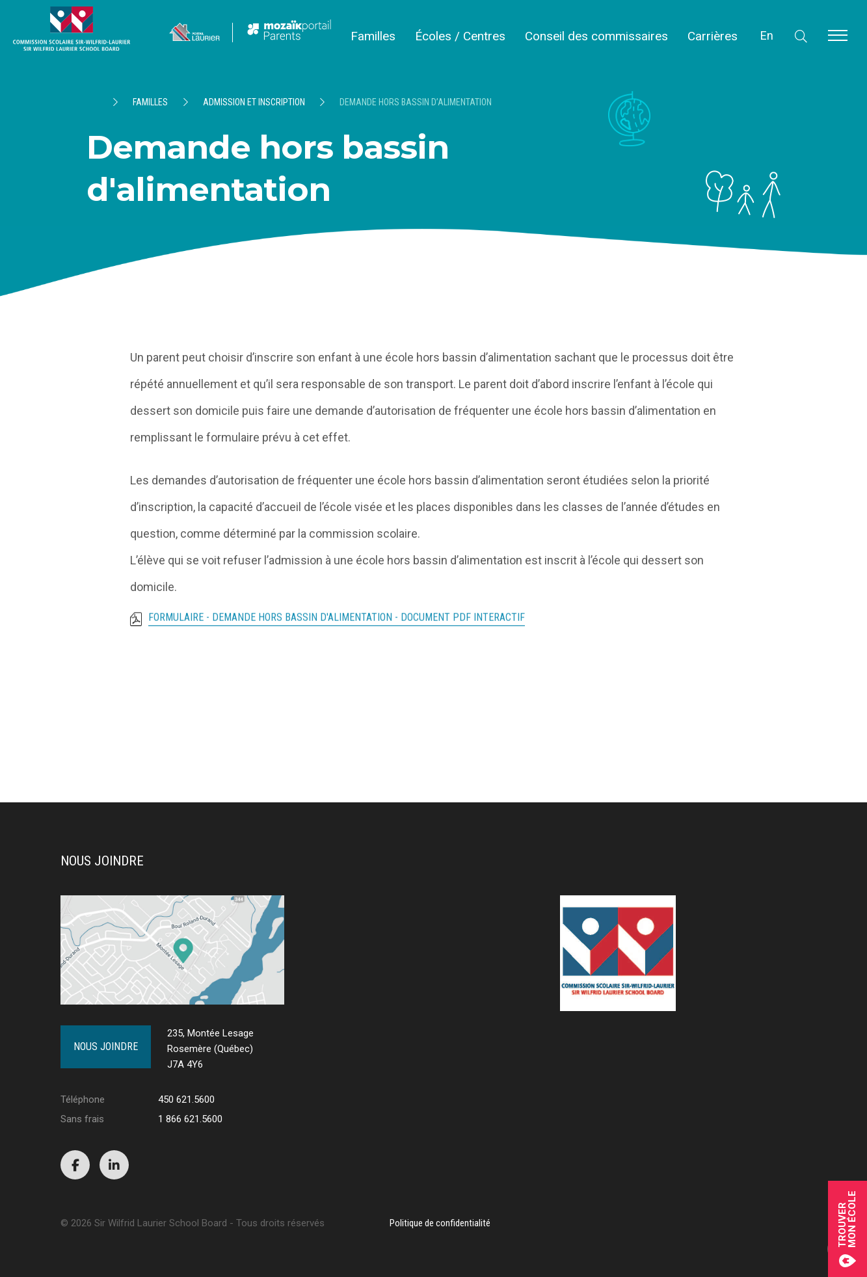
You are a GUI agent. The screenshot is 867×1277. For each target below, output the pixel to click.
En (766, 35)
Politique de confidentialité (440, 1223)
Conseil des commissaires (596, 36)
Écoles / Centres (460, 36)
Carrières (712, 36)
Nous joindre (105, 1046)
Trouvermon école (847, 1229)
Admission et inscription (254, 102)
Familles (373, 36)
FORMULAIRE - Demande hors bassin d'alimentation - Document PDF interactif (336, 623)
